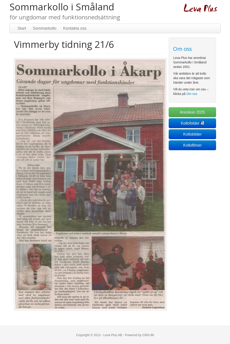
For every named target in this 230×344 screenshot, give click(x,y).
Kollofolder (190, 123)
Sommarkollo (44, 28)
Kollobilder (192, 134)
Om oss (191, 94)
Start (22, 28)
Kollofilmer (192, 145)
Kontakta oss (74, 28)
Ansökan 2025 (192, 112)
